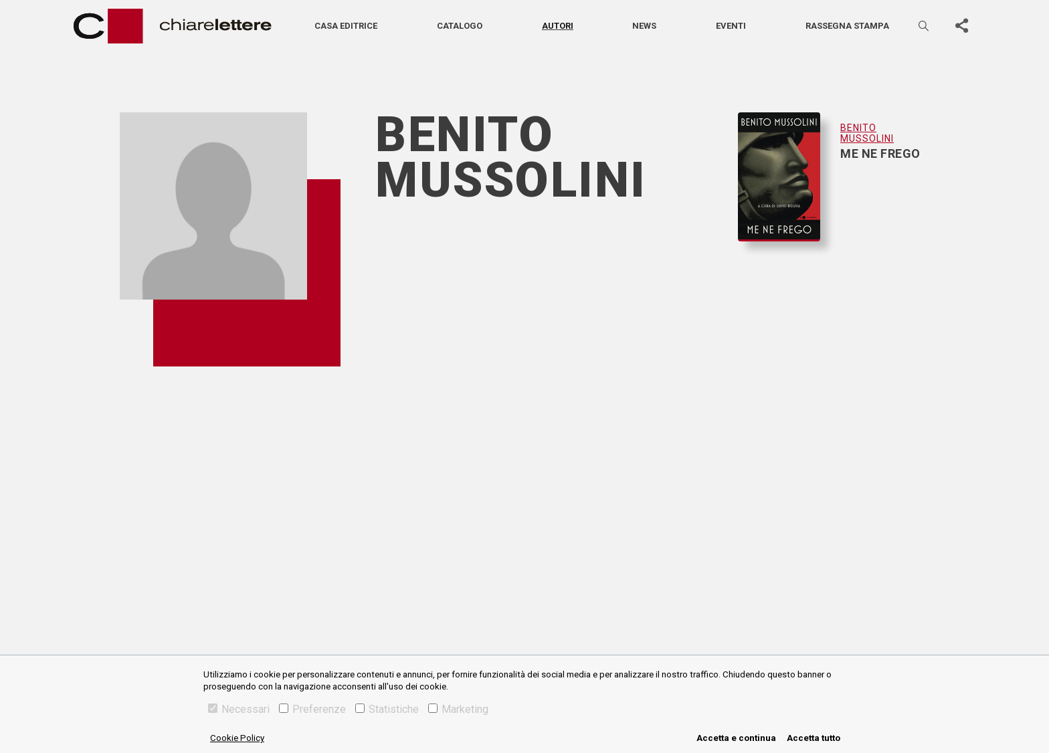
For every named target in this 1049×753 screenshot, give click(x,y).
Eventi (731, 26)
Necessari (239, 709)
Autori (557, 26)
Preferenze (312, 709)
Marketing (458, 709)
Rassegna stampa (847, 26)
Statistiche (387, 709)
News (644, 26)
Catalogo (459, 26)
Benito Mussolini (867, 133)
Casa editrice (345, 26)
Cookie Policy (237, 738)
